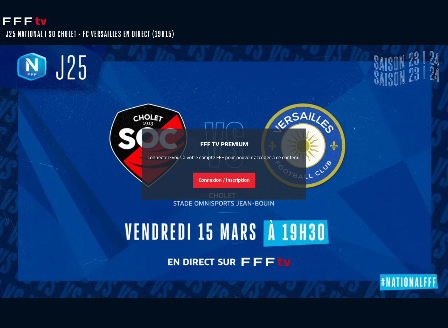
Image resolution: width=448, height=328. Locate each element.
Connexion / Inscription (224, 180)
